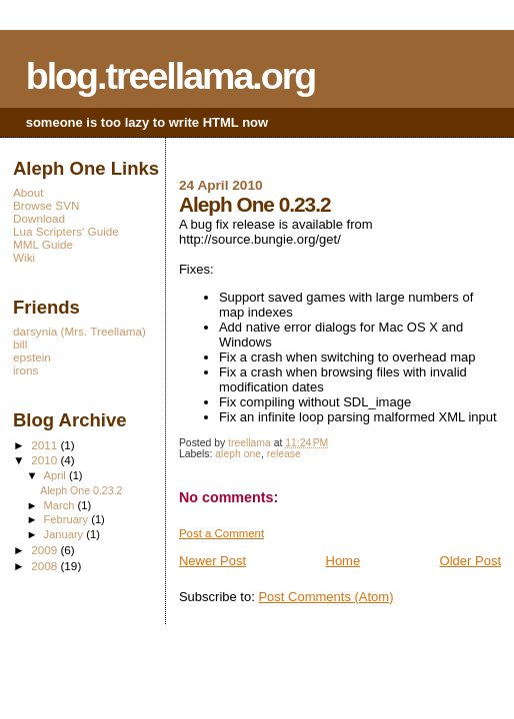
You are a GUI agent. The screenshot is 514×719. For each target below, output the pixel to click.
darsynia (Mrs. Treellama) (79, 331)
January (65, 534)
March (61, 505)
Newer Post (212, 560)
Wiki (24, 257)
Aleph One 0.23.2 (81, 490)
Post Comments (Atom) (325, 596)
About (28, 192)
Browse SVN (46, 205)
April (56, 475)
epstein (32, 357)
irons (25, 369)
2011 (45, 444)
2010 (45, 459)
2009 (45, 549)
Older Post (470, 560)
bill (20, 344)
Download (39, 218)
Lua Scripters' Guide (66, 231)
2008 (45, 565)
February (68, 519)
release (284, 453)
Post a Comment (221, 533)
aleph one (238, 453)
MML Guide (43, 244)
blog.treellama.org (171, 76)
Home (343, 560)
